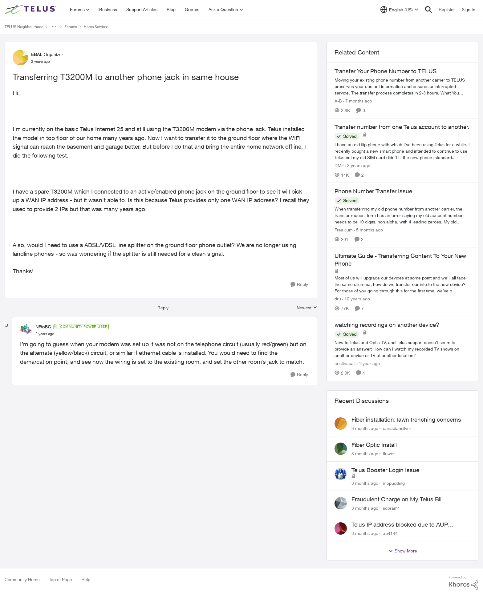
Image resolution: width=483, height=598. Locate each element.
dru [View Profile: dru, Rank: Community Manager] (338, 298)
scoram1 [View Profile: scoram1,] (391, 508)
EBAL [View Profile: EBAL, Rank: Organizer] (36, 54)
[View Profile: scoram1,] (341, 503)
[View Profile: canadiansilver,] (341, 423)
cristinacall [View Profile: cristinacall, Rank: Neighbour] (345, 363)
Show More (402, 551)
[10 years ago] (356, 298)
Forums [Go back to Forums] (70, 26)
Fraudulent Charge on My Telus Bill (397, 499)
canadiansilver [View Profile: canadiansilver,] (397, 428)
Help (85, 579)
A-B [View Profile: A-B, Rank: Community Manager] (338, 100)
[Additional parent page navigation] (54, 26)
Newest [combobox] (307, 308)
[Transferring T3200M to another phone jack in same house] (44, 334)
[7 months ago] (357, 101)
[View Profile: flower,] (341, 449)
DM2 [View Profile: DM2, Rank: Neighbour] (339, 165)
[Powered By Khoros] (463, 583)
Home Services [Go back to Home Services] (96, 26)
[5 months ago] (368, 230)
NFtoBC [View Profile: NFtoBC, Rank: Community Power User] (43, 326)
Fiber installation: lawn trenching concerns (406, 419)
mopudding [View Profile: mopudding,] (394, 482)
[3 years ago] (357, 165)
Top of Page (60, 579)
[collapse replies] (6, 326)
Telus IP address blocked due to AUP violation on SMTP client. (399, 524)
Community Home (22, 579)
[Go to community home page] (31, 9)
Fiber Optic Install (374, 444)
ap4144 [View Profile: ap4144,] (390, 533)
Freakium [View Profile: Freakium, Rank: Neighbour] (344, 229)
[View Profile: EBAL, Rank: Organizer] (20, 57)
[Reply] (299, 284)
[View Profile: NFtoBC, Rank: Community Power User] (26, 330)
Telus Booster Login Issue (385, 470)
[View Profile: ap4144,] (341, 528)
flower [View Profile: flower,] (389, 453)
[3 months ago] (364, 428)
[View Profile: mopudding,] (341, 474)
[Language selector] (399, 9)
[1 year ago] (368, 363)
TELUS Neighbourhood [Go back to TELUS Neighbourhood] (24, 26)
